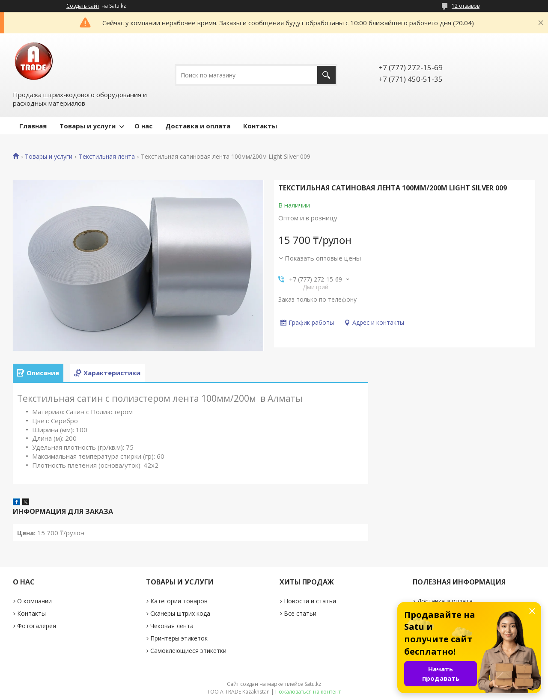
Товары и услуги (88, 126)
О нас (143, 126)
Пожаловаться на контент (308, 691)
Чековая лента (172, 626)
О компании (34, 601)
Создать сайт (82, 6)
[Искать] (326, 75)
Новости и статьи (310, 601)
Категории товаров (179, 601)
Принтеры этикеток (179, 638)
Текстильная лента (107, 156)
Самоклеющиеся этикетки (188, 651)
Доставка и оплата (197, 126)
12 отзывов (466, 5)
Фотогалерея (36, 626)
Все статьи (300, 613)
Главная (33, 126)
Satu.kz (312, 684)
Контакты (260, 126)
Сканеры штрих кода (180, 613)
